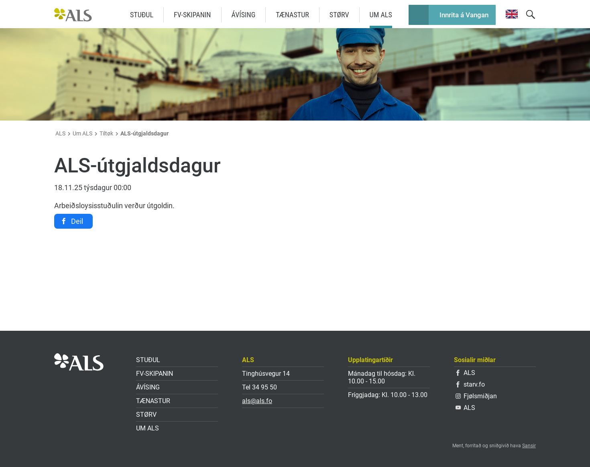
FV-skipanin (192, 14)
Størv (339, 14)
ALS (60, 133)
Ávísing (244, 14)
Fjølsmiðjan (476, 396)
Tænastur (292, 14)
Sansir (529, 446)
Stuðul (141, 14)
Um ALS (381, 14)
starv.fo (470, 384)
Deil (77, 221)
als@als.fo (257, 401)
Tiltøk (106, 133)
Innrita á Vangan (463, 15)
